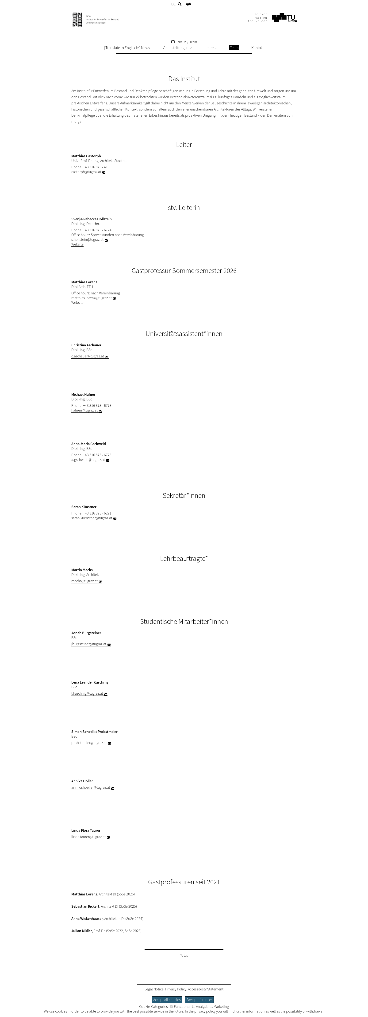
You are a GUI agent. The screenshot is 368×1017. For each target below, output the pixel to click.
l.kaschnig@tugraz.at (87, 693)
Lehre (211, 47)
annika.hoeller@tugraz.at (90, 787)
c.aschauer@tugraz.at (87, 356)
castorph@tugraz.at (86, 171)
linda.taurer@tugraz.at (88, 836)
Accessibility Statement (205, 989)
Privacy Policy (175, 989)
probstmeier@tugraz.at (89, 742)
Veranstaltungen (177, 47)
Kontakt (257, 47)
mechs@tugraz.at (84, 580)
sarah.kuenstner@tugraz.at (91, 517)
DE (173, 4)
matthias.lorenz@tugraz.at (91, 297)
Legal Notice (154, 989)
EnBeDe (178, 42)
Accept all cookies (166, 999)
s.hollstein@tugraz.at (87, 239)
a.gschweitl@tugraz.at (88, 459)
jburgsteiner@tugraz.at (88, 643)
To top (184, 955)
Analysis (200, 1006)
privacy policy (204, 1011)
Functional (180, 1006)
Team (193, 42)
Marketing (219, 1006)
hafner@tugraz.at (84, 410)
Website (77, 244)
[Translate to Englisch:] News (127, 47)
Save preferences (199, 999)
